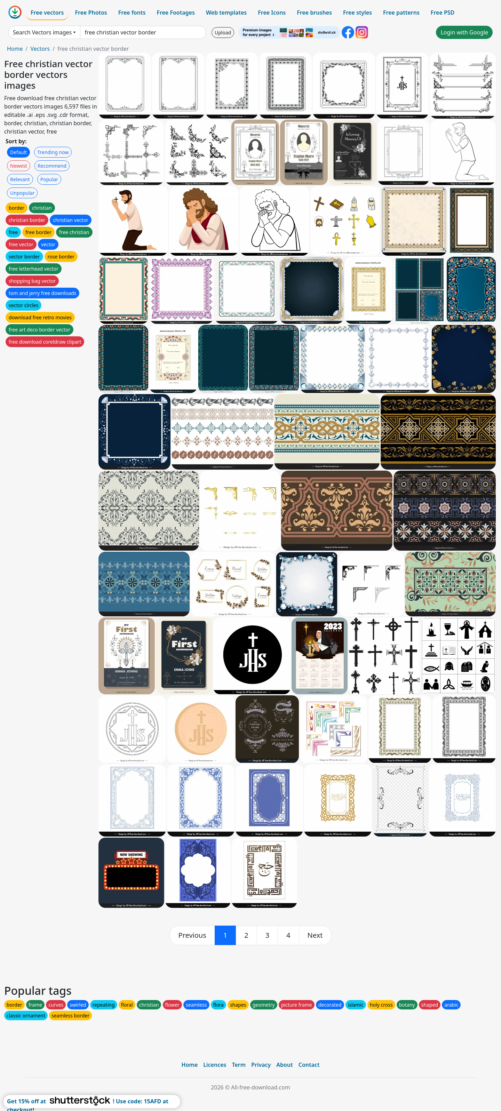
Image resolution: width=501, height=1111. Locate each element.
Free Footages (176, 12)
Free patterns (401, 12)
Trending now (53, 152)
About (284, 1065)
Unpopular (22, 193)
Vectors (40, 49)
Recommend (52, 165)
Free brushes (314, 12)
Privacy (261, 1065)
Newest (18, 165)
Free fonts (132, 12)
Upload (223, 32)
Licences (214, 1065)
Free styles (357, 12)
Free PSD (442, 12)
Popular (49, 179)
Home (15, 49)
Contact (309, 1065)
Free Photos (91, 12)
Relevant (20, 179)
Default (18, 152)
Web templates (226, 12)
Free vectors (47, 12)
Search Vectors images (42, 32)
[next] (315, 935)
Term (239, 1065)
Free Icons (272, 12)
